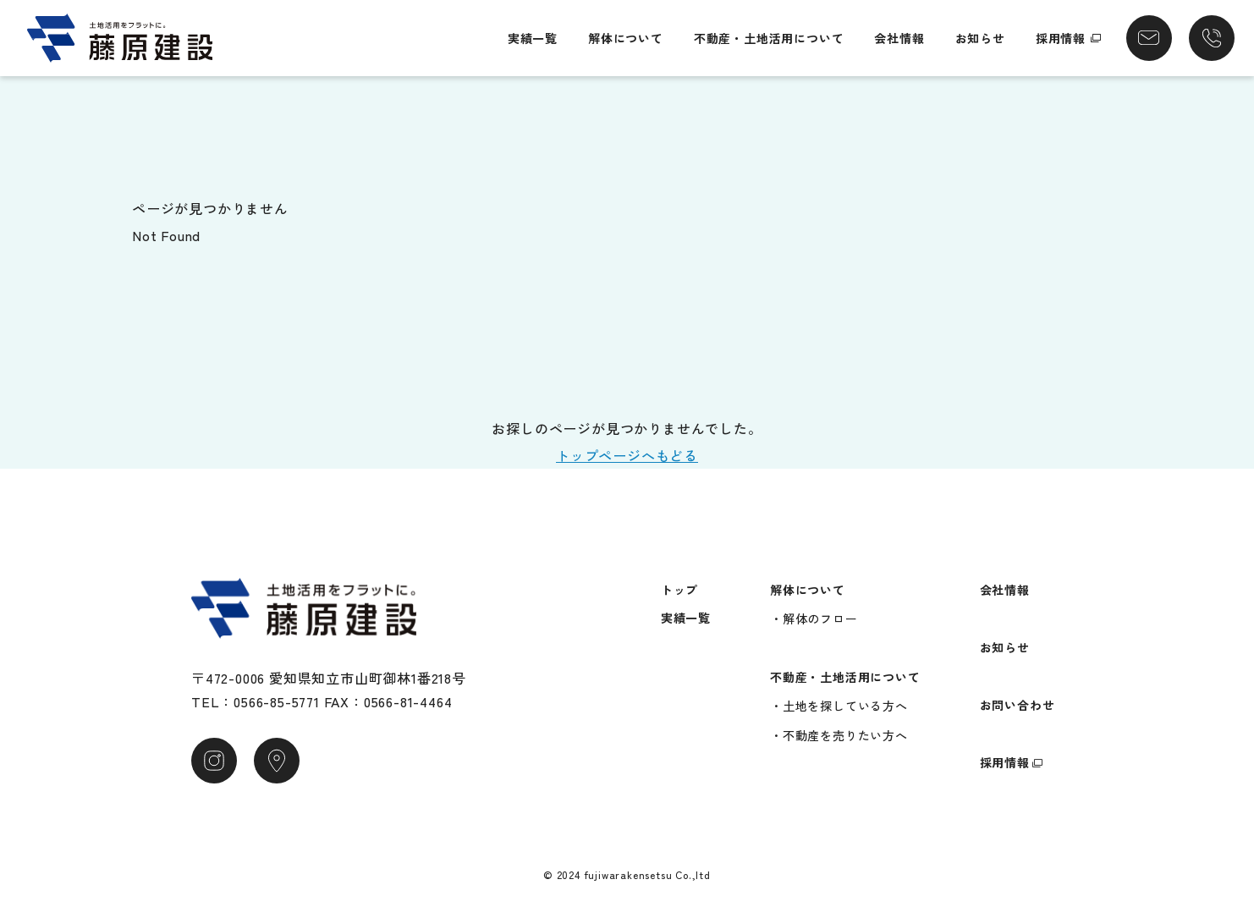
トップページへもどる (627, 455)
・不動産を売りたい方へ (839, 735)
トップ (679, 589)
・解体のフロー (814, 618)
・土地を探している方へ (839, 705)
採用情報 (1061, 38)
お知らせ (980, 38)
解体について (625, 38)
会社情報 (899, 38)
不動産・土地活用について (769, 38)
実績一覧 (533, 38)
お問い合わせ (1017, 704)
